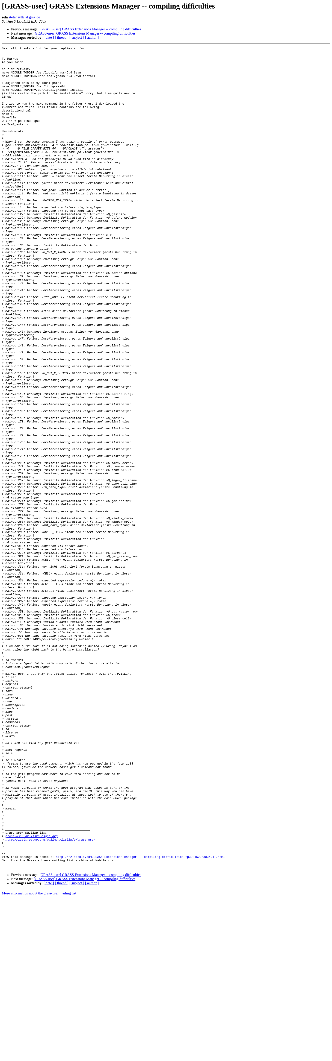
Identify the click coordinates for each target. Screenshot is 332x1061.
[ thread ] (61, 37)
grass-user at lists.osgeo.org (32, 994)
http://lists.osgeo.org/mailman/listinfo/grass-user (50, 998)
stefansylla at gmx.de (24, 17)
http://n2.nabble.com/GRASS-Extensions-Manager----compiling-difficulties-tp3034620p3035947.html (140, 1019)
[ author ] (92, 37)
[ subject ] (76, 37)
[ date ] (49, 37)
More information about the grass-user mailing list (39, 1057)
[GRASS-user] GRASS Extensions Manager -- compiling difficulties (90, 29)
